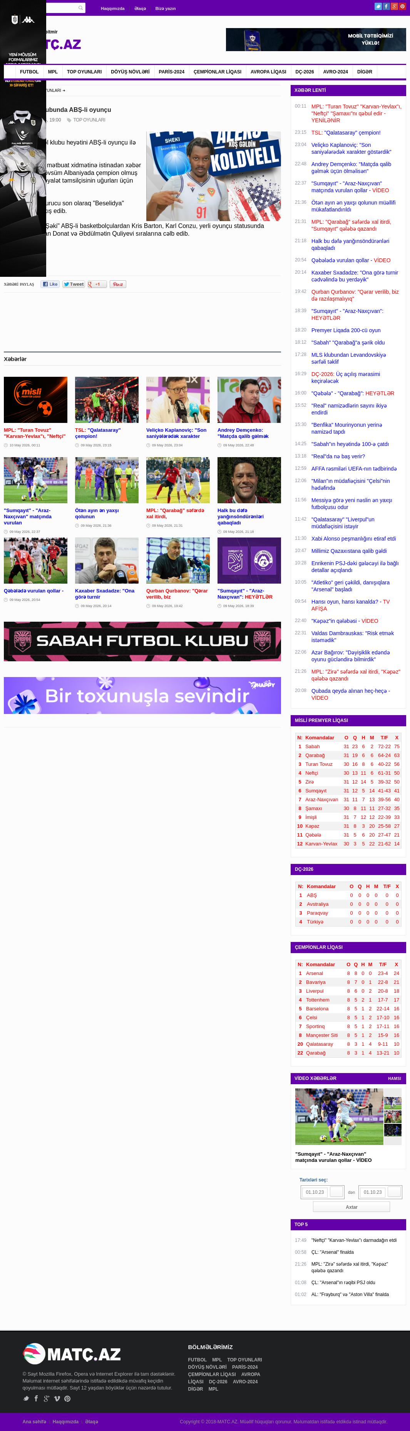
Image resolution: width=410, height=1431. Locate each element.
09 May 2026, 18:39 (238, 606)
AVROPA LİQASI (268, 72)
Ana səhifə (34, 1421)
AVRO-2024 (335, 72)
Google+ (394, 6)
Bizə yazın (166, 8)
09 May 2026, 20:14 (96, 606)
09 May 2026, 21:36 (96, 525)
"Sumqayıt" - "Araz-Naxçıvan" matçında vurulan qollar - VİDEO (333, 1157)
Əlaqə (140, 8)
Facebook (386, 6)
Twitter (378, 6)
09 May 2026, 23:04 (167, 445)
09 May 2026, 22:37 (25, 532)
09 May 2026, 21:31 (167, 525)
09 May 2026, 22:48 (238, 445)
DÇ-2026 (305, 72)
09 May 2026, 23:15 (96, 445)
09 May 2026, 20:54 (25, 600)
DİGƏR (364, 72)
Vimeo (57, 1398)
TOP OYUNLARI (84, 72)
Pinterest (402, 6)
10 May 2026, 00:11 (25, 445)
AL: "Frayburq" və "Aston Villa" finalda (350, 1294)
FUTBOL (29, 72)
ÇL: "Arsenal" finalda (332, 1252)
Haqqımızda (113, 8)
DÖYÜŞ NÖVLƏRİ (130, 72)
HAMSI (394, 1079)
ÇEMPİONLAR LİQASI (217, 72)
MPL (53, 72)
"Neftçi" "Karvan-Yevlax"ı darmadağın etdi (354, 1240)
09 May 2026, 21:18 (238, 532)
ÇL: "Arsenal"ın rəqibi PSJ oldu (343, 1282)
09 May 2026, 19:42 (167, 606)
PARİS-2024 (171, 72)
